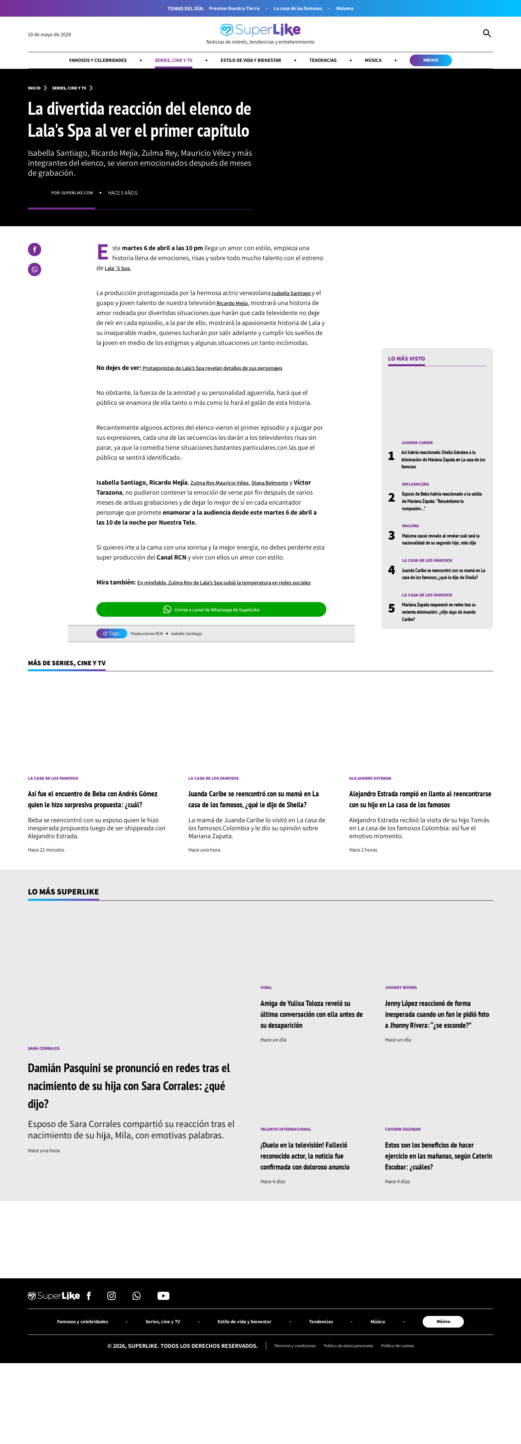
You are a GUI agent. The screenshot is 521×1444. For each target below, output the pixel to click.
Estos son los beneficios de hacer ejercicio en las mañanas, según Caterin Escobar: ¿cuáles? (439, 1205)
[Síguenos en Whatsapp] (136, 1362)
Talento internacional (291, 1179)
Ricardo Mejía (241, 305)
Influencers (418, 489)
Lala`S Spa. (121, 270)
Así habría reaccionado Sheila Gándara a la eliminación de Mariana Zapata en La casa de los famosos (442, 463)
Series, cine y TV (164, 61)
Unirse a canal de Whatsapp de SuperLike (211, 632)
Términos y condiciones (284, 1411)
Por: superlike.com (75, 195)
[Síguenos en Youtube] (163, 1362)
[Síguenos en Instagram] (111, 1362)
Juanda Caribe (420, 446)
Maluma (355, 8)
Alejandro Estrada (374, 803)
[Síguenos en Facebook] (89, 1362)
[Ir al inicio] (260, 34)
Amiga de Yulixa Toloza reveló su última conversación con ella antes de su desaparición (314, 1051)
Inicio (35, 90)
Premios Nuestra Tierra (227, 8)
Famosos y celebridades (77, 61)
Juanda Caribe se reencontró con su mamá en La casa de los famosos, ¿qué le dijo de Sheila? (442, 591)
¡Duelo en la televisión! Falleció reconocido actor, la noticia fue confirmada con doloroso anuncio (312, 1210)
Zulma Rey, (206, 495)
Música (389, 61)
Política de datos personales (349, 1411)
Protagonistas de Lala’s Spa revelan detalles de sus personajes (229, 380)
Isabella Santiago (296, 295)
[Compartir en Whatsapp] (34, 272)
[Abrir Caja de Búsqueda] (487, 34)
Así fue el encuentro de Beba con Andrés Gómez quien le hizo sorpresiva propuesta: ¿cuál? (98, 830)
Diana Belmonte (287, 495)
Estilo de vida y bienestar (252, 61)
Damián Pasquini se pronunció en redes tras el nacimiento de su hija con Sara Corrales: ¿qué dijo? (131, 1122)
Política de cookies (409, 1411)
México (454, 61)
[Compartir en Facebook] (34, 252)
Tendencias (334, 61)
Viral (267, 1025)
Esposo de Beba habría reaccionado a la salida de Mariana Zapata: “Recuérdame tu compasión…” (443, 506)
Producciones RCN (151, 656)
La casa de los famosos (301, 8)
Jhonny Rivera (404, 1025)
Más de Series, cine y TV (75, 687)
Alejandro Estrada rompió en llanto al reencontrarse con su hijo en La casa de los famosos (420, 830)
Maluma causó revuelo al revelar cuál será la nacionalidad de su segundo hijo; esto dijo (444, 549)
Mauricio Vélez (242, 495)
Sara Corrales (47, 1086)
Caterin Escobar (406, 1179)
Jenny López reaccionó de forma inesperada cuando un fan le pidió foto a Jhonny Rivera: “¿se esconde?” (437, 1056)
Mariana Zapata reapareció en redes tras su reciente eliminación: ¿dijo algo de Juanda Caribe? (444, 634)
